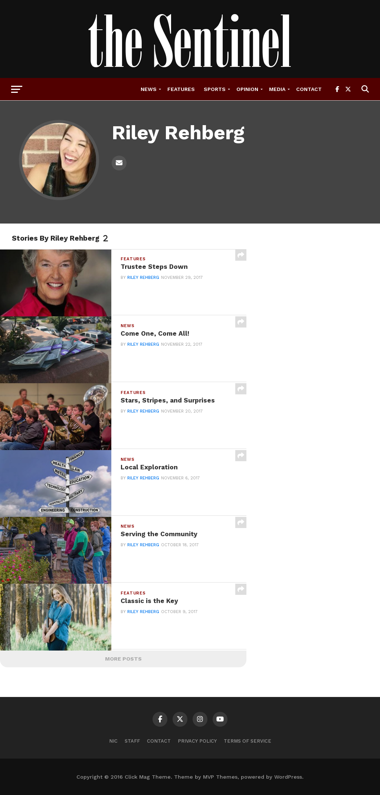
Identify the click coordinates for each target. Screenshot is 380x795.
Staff (132, 741)
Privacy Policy (197, 741)
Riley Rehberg (143, 277)
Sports (215, 89)
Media (277, 89)
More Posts (123, 659)
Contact (309, 89)
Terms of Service (247, 741)
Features (181, 89)
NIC (113, 741)
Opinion (247, 89)
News (149, 89)
